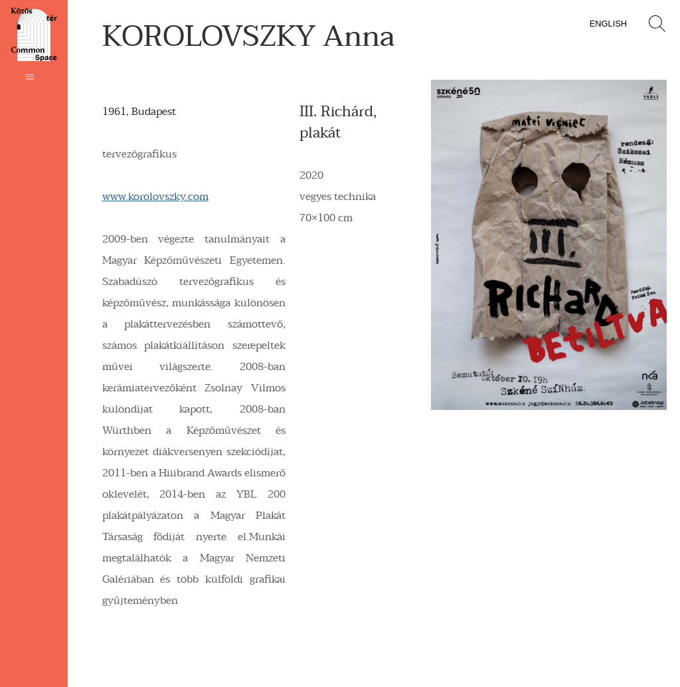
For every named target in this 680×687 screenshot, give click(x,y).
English (608, 24)
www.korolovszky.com (155, 196)
